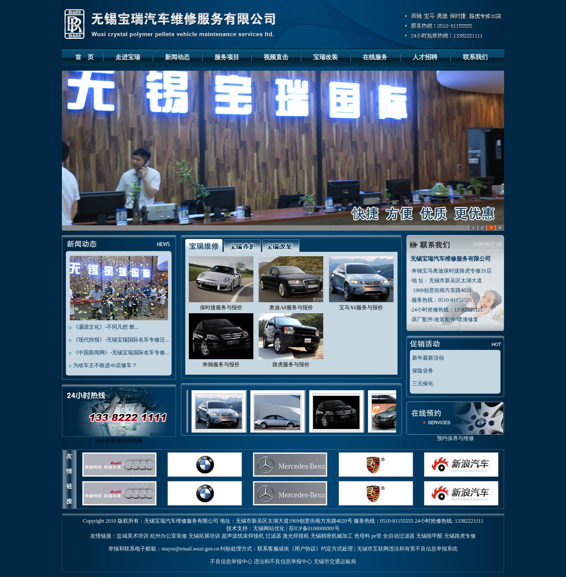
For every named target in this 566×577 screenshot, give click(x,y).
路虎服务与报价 (291, 364)
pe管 (376, 536)
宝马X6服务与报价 (361, 307)
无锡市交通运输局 (335, 561)
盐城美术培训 (133, 536)
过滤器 (273, 536)
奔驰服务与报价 (221, 364)
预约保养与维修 (455, 435)
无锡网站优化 (269, 528)
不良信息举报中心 (231, 561)
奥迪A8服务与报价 (291, 307)
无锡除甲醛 (429, 536)
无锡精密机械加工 (331, 536)
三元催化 (422, 383)
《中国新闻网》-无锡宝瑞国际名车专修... (121, 352)
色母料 (362, 536)
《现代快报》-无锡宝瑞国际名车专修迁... (121, 340)
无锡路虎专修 (460, 536)
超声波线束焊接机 (243, 536)
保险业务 (422, 371)
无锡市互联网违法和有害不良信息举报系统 (407, 549)
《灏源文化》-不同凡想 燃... (105, 327)
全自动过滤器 (399, 536)
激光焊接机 (296, 536)
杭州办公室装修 (168, 536)
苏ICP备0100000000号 (314, 528)
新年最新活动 (428, 358)
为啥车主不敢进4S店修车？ (105, 365)
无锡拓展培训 (204, 536)
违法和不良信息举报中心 (283, 561)
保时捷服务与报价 (221, 307)
